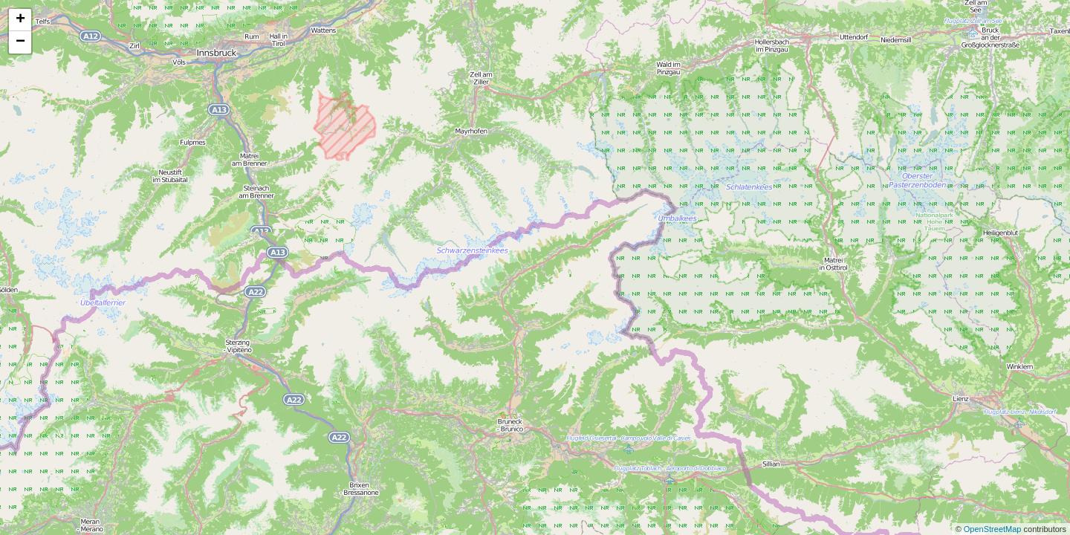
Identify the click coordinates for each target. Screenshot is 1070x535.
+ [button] (20, 20)
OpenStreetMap (994, 529)
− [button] (20, 42)
